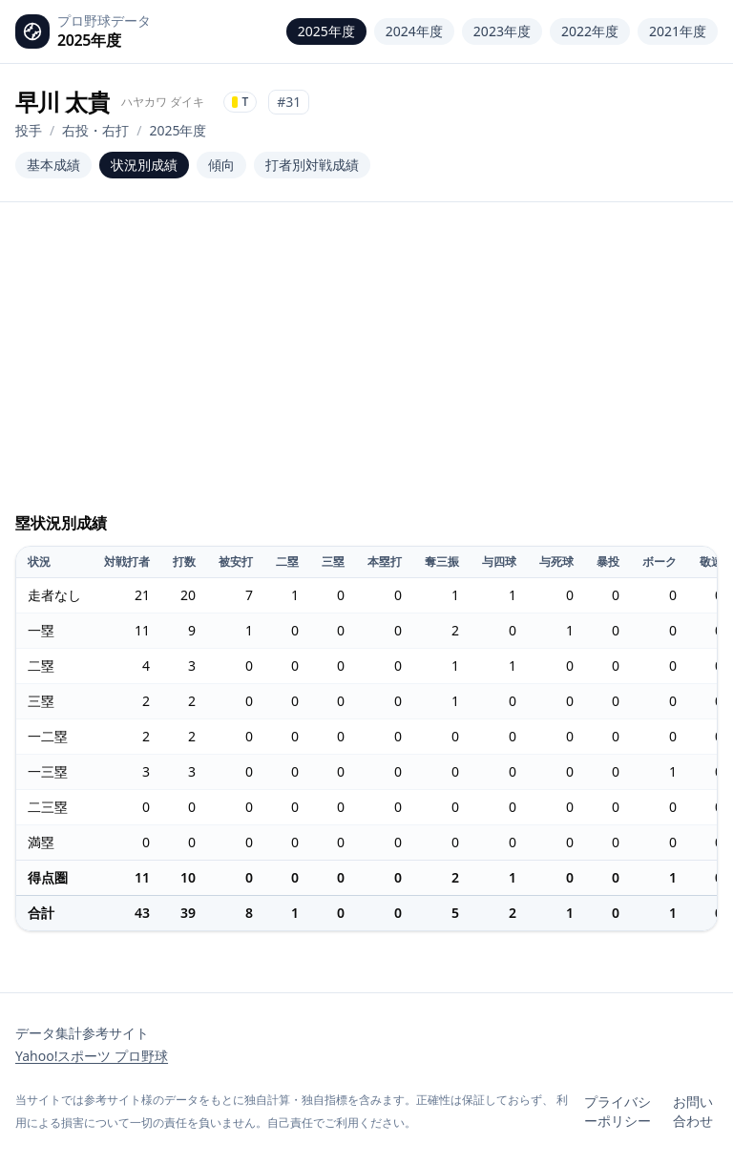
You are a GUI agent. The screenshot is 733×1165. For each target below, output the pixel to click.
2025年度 (326, 31)
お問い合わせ (693, 1111)
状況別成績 (144, 165)
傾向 (221, 165)
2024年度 (414, 31)
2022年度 (589, 31)
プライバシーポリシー (617, 1111)
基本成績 (53, 165)
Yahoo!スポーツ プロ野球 (91, 1056)
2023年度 (502, 31)
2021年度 (677, 31)
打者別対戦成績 (312, 165)
